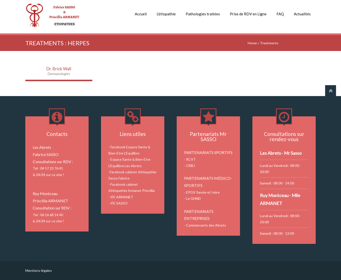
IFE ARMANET (121, 197)
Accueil (141, 14)
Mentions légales (38, 270)
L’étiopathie (166, 14)
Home (252, 43)
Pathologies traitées (203, 14)
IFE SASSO (119, 203)
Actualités (302, 14)
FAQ (280, 14)
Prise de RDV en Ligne (248, 14)
